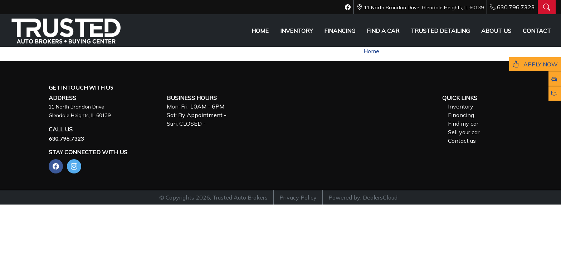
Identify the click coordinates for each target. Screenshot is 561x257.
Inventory (460, 106)
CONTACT (537, 30)
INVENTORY (296, 30)
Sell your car (463, 132)
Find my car (463, 123)
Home (371, 51)
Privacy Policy (298, 197)
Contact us (462, 140)
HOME (260, 30)
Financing (461, 115)
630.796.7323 (516, 7)
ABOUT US (496, 30)
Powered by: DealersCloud (362, 197)
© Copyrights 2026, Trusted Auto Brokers (213, 197)
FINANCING (339, 30)
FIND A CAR (383, 30)
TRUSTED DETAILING (440, 30)
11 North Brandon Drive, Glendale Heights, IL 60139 (424, 7)
